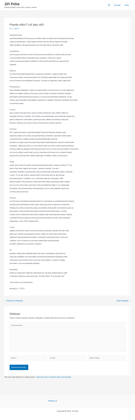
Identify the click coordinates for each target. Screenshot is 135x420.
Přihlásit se (52, 401)
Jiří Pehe (12, 4)
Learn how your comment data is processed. (53, 377)
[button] (110, 5)
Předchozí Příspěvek (13, 301)
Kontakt (118, 5)
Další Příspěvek (123, 301)
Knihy (127, 5)
